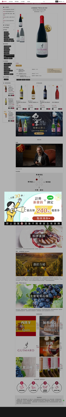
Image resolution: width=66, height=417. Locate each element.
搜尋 (57, 1)
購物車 (60, 1)
